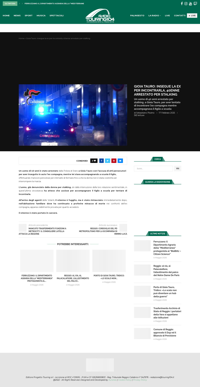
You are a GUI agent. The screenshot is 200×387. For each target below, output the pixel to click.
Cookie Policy (124, 380)
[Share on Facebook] (101, 160)
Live (167, 15)
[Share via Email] (120, 160)
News (17, 15)
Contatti (180, 15)
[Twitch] (195, 4)
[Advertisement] (100, 62)
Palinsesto (137, 15)
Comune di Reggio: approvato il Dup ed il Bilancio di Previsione (164, 332)
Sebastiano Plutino (145, 113)
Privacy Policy (140, 380)
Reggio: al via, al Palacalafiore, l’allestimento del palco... (73, 278)
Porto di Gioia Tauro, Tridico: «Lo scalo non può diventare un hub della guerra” (165, 292)
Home (6, 15)
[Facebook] (182, 4)
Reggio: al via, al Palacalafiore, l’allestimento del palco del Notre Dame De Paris (166, 271)
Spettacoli (57, 15)
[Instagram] (186, 4)
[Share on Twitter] (107, 160)
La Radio (153, 15)
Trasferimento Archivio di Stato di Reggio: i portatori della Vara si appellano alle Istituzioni (167, 313)
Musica (41, 15)
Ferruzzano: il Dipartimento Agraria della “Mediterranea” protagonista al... (65, 4)
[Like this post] (95, 160)
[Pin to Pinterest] (113, 160)
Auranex (112, 380)
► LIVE (192, 15)
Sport (28, 15)
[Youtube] (190, 4)
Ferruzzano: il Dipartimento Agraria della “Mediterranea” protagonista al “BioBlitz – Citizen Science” (167, 247)
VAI (177, 168)
